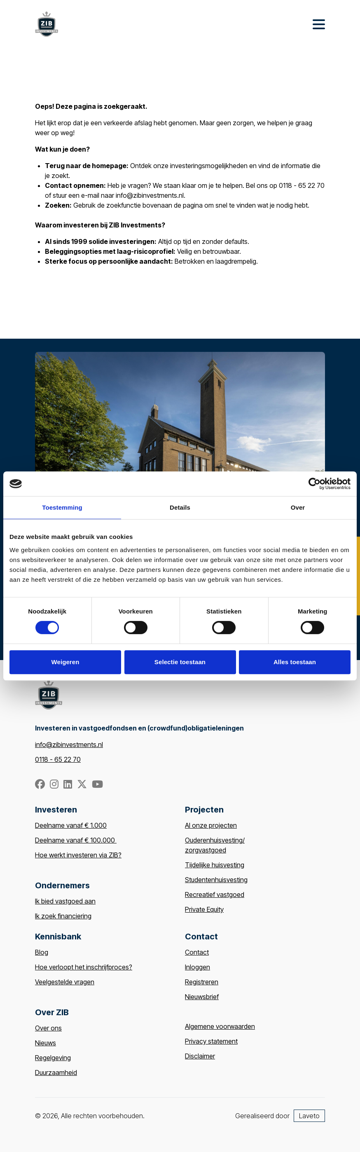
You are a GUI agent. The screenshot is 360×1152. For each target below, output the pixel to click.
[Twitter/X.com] (83, 785)
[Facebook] (41, 785)
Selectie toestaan (180, 661)
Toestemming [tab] (62, 507)
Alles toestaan (295, 661)
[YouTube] (97, 785)
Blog (41, 952)
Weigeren (65, 661)
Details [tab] (180, 507)
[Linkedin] (68, 785)
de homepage (104, 166)
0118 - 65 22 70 (58, 759)
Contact (197, 952)
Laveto (309, 1116)
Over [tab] (298, 507)
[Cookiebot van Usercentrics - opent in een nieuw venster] (314, 484)
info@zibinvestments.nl (69, 744)
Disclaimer (200, 1056)
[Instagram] (55, 785)
